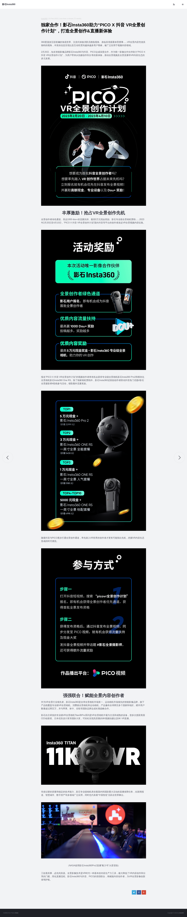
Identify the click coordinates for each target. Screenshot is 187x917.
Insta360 (44, 19)
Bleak (16, 913)
